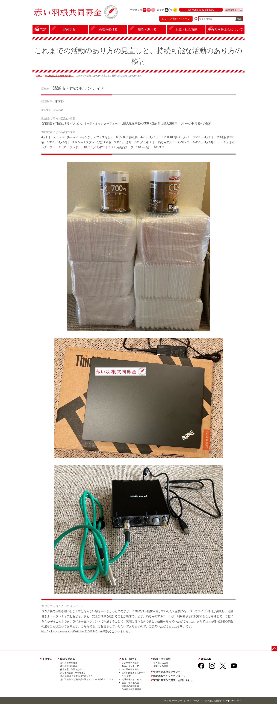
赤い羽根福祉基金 (68, 666)
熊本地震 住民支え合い (72, 669)
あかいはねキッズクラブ (133, 673)
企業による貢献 (160, 666)
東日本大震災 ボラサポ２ (73, 673)
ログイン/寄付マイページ (174, 20)
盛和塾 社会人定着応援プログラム (76, 676)
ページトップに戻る (275, 648)
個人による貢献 (160, 663)
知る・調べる (129, 658)
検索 (239, 20)
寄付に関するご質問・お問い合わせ (173, 680)
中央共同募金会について (166, 672)
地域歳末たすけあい (131, 679)
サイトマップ (192, 700)
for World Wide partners (201, 12)
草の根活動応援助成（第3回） (59, 75)
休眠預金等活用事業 (131, 689)
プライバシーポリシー (170, 700)
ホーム (39, 75)
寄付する (47, 658)
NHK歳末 (126, 676)
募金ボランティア (130, 666)
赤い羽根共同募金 (68, 663)
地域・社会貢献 (161, 658)
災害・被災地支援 (130, 682)
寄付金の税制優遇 (130, 686)
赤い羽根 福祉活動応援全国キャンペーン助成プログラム (87, 679)
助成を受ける (67, 658)
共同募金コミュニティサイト (169, 676)
